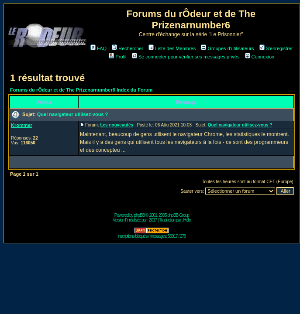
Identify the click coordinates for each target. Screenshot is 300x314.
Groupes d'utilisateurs (227, 48)
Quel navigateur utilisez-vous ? (72, 114)
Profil (117, 56)
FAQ (98, 48)
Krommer (21, 125)
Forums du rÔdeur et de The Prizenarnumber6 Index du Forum (81, 89)
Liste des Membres (172, 48)
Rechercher (127, 48)
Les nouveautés (116, 125)
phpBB (139, 215)
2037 (153, 220)
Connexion (260, 56)
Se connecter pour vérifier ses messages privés (186, 56)
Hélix (187, 220)
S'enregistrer (276, 48)
